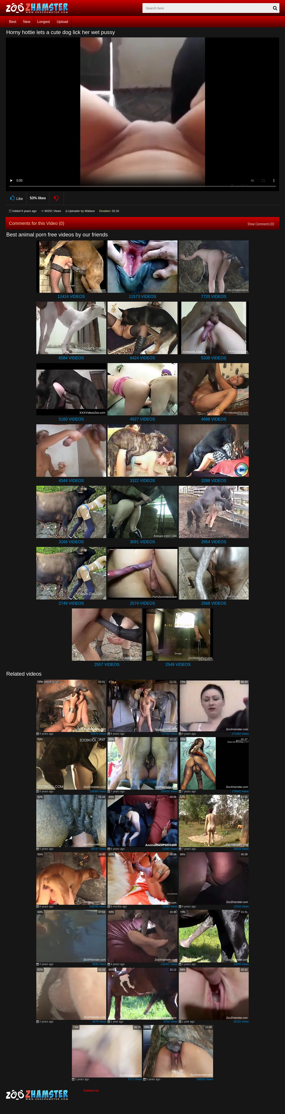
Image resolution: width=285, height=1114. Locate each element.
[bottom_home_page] (44, 1095)
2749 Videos (71, 603)
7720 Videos (213, 296)
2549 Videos (178, 664)
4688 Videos (213, 419)
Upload (62, 22)
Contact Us (91, 1090)
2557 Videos (106, 664)
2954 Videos (213, 542)
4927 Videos (142, 419)
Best (12, 22)
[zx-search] (210, 8)
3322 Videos (142, 480)
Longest (43, 22)
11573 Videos (142, 296)
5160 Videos (71, 419)
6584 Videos (71, 358)
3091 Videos (142, 542)
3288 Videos (213, 480)
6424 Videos (142, 358)
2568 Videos (213, 603)
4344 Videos (71, 480)
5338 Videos (213, 358)
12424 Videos (71, 296)
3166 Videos (71, 542)
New (26, 22)
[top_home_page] (39, 8)
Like (16, 198)
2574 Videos (142, 603)
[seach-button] (275, 8)
